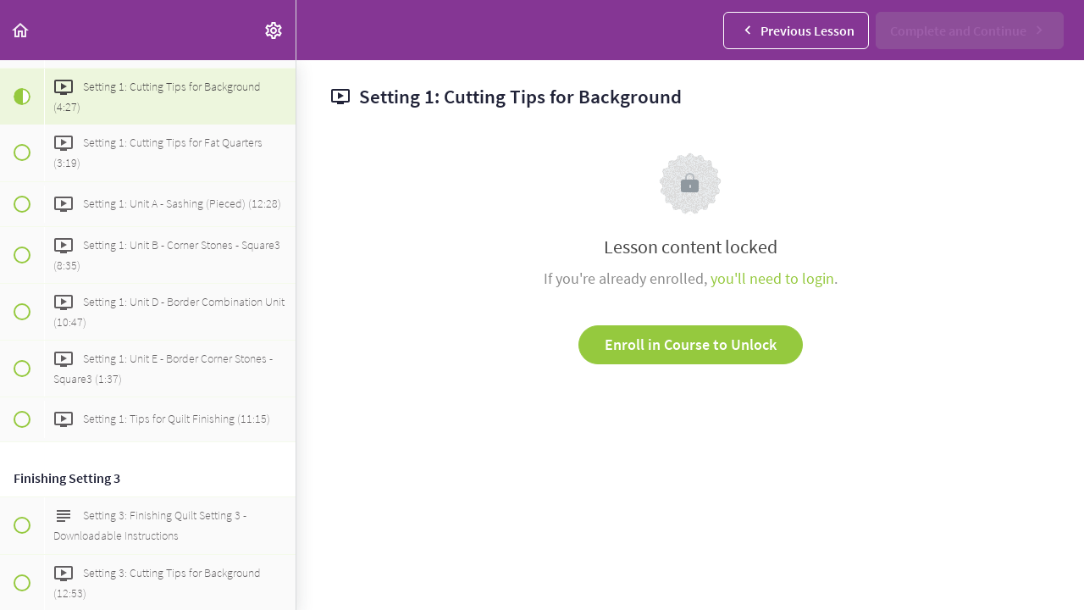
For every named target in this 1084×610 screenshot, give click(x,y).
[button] (21, 30)
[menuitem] (274, 30)
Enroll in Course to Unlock (691, 344)
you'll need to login (772, 278)
